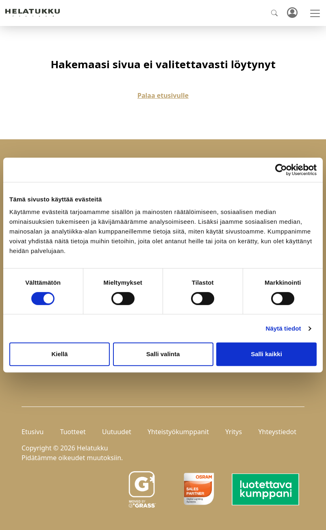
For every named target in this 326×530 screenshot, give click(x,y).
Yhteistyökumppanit (178, 431)
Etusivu (32, 431)
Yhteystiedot (277, 431)
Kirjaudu (292, 13)
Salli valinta (163, 353)
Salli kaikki (266, 353)
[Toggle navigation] (315, 13)
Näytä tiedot (283, 328)
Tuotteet (73, 431)
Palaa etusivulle (163, 95)
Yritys (233, 431)
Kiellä (59, 353)
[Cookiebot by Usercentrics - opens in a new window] (281, 170)
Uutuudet (116, 431)
